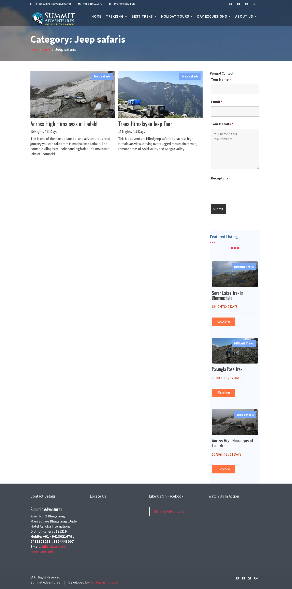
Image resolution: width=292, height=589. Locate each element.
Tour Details (222, 124)
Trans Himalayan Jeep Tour (145, 124)
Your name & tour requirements (235, 149)
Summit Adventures (169, 511)
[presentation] (242, 191)
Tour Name (221, 79)
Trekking (114, 16)
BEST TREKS (142, 16)
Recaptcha (220, 178)
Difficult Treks (243, 267)
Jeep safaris (102, 76)
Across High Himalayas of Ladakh (64, 124)
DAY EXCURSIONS (212, 16)
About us (244, 16)
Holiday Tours (175, 16)
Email (216, 102)
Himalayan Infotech (103, 582)
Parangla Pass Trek (227, 369)
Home (96, 16)
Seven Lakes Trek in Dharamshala (228, 295)
